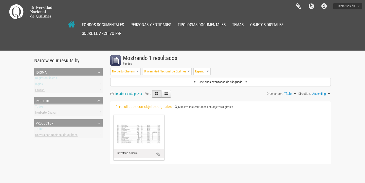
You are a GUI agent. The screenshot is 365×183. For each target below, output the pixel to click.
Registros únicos (46, 79)
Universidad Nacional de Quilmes (56, 136)
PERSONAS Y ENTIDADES (151, 24)
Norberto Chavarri (46, 113)
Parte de (43, 100)
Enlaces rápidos (324, 6)
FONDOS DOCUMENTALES (103, 24)
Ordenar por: (275, 94)
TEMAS (238, 24)
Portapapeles (298, 6)
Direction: (304, 94)
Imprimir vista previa (126, 94)
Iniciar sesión (346, 6)
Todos (39, 107)
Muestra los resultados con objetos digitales (204, 107)
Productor (44, 123)
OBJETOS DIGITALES (266, 24)
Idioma (311, 6)
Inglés (39, 85)
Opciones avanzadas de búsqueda (220, 82)
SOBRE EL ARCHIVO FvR (101, 33)
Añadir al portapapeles (157, 153)
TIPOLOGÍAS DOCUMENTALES (202, 24)
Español (40, 91)
